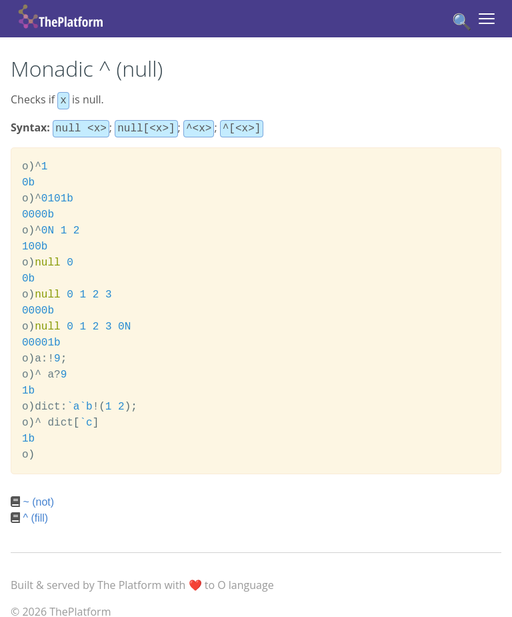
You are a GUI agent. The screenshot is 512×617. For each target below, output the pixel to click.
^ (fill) (35, 515)
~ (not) (38, 499)
